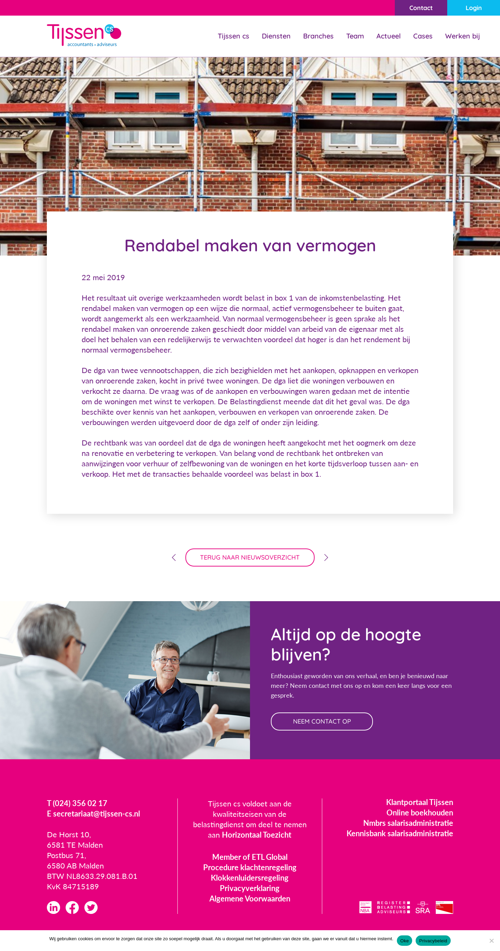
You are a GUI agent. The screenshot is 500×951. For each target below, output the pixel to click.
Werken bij (462, 36)
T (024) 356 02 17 (77, 803)
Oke (404, 940)
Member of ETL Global (250, 857)
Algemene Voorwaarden (249, 898)
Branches (318, 36)
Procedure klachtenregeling (250, 867)
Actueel (388, 36)
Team (355, 36)
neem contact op (322, 721)
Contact (421, 8)
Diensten (276, 36)
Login (474, 8)
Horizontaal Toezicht (256, 834)
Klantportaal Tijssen (419, 802)
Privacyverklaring (250, 888)
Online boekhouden (419, 812)
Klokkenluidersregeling (250, 877)
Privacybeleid (433, 940)
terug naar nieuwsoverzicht (250, 557)
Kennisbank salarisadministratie (400, 833)
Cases (423, 36)
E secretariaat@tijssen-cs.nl (93, 813)
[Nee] (491, 940)
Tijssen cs (233, 36)
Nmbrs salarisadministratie (408, 823)
